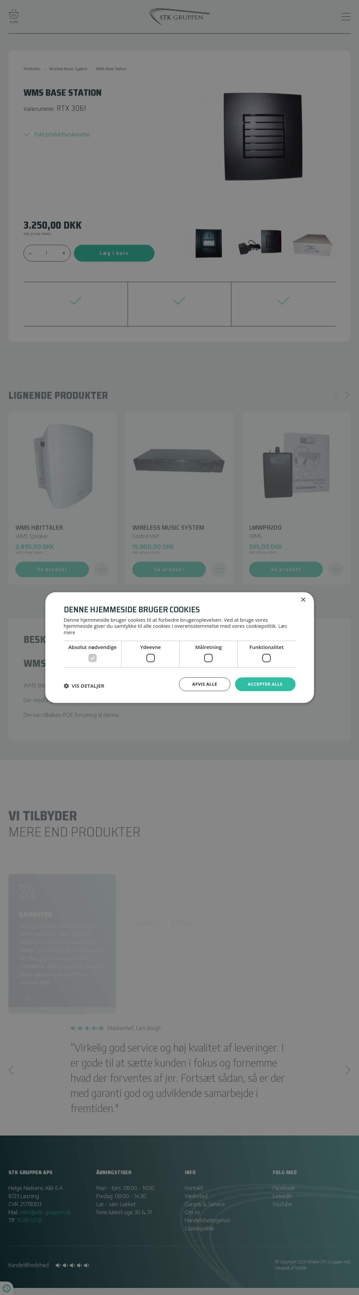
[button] (84, 685)
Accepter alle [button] (263, 683)
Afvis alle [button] (201, 683)
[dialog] (179, 647)
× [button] (303, 599)
